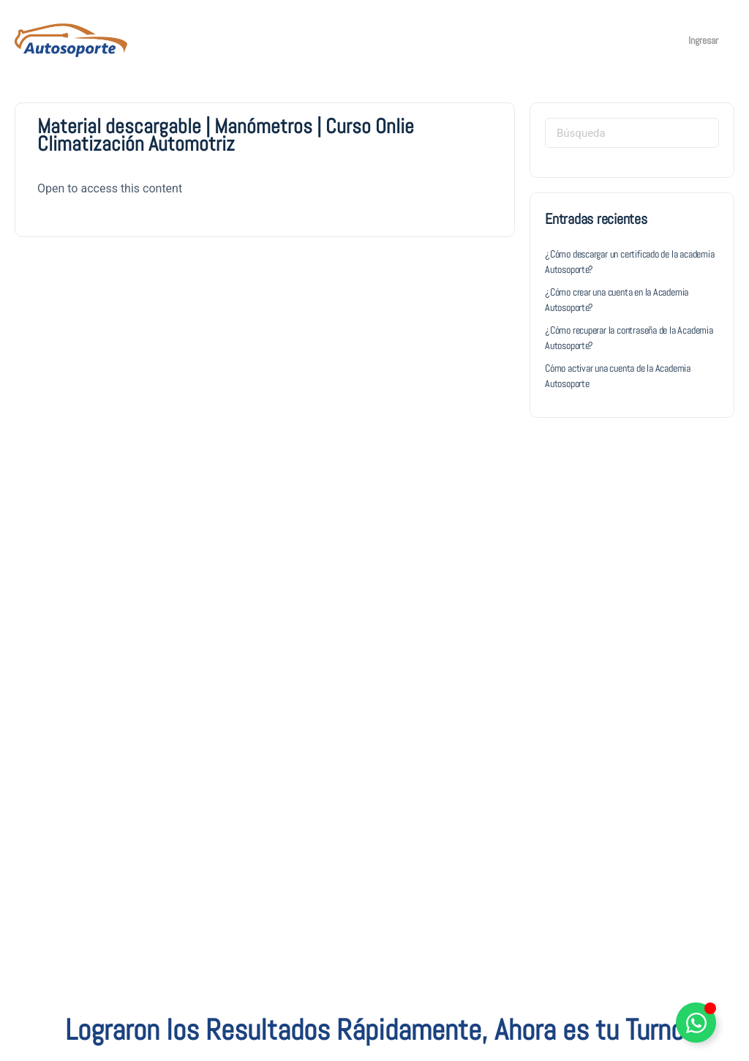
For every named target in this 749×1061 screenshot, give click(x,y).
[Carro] (656, 40)
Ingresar (703, 40)
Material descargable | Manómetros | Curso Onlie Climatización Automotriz (225, 135)
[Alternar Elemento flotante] (696, 1022)
